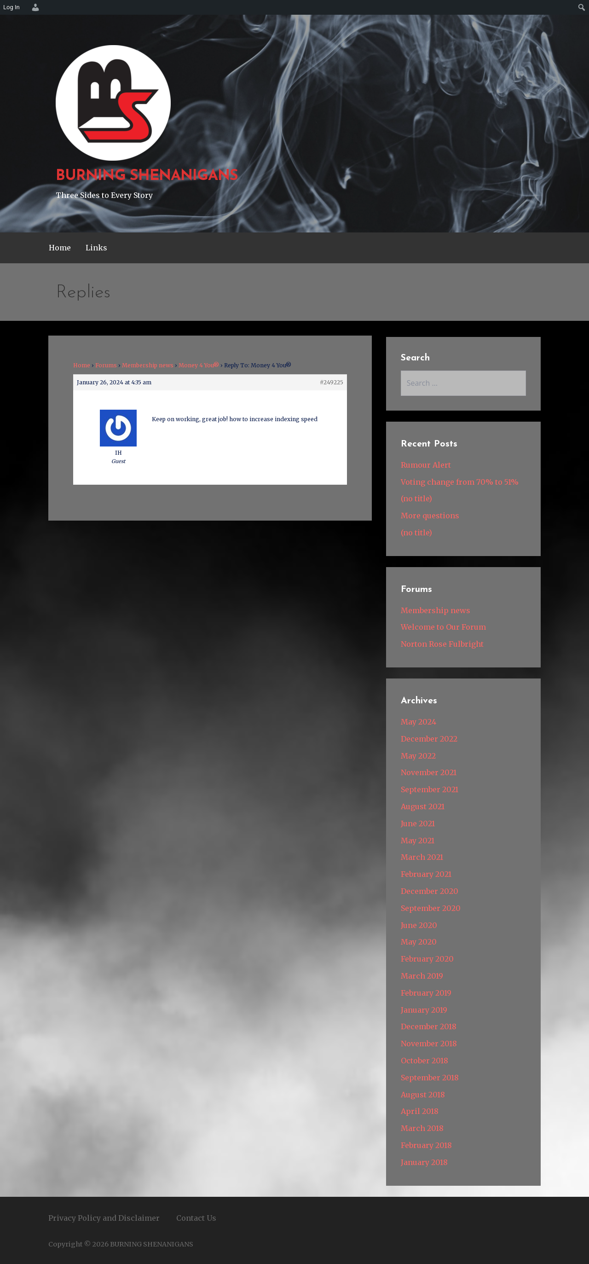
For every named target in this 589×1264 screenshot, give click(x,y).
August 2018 (423, 1094)
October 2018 (424, 1060)
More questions (430, 515)
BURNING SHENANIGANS (147, 176)
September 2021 (429, 789)
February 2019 (426, 992)
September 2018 (430, 1077)
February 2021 (426, 874)
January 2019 (424, 1010)
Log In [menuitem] (11, 7)
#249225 (331, 382)
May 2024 (418, 721)
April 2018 (420, 1111)
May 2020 (419, 941)
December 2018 (428, 1026)
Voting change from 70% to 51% (460, 482)
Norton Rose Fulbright (442, 644)
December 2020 (429, 891)
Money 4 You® (199, 365)
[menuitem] (34, 7)
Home (60, 247)
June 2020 (419, 925)
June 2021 (418, 823)
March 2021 (422, 857)
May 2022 (418, 755)
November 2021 (428, 772)
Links (96, 247)
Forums (106, 365)
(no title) (416, 498)
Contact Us (196, 1218)
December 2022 (429, 738)
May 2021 (417, 840)
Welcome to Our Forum (443, 627)
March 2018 (422, 1128)
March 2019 (422, 975)
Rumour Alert (426, 465)
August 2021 (423, 806)
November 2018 (429, 1043)
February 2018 (426, 1145)
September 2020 (431, 908)
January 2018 (424, 1162)
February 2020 (427, 958)
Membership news (147, 365)
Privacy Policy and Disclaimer (104, 1218)
